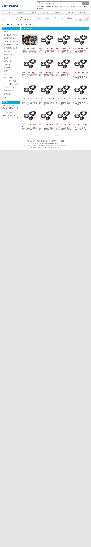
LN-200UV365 (65, 48)
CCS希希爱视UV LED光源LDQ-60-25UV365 (80, 77)
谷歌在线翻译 (31, 141)
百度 (38, 141)
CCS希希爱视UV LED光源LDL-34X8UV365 (46, 129)
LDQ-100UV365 (49, 72)
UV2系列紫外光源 (12, 84)
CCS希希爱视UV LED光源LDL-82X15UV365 (63, 103)
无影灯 (60, 6)
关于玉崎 (21, 12)
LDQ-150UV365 (32, 72)
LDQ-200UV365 (83, 48)
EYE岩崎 (44, 141)
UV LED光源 (18, 24)
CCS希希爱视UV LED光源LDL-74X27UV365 (80, 103)
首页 (3, 24)
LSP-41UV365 (48, 48)
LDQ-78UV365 (65, 72)
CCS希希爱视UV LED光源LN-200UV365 (63, 52)
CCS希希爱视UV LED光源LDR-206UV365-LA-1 (63, 129)
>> (61, 135)
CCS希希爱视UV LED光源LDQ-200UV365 (80, 52)
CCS (62, 141)
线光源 (51, 6)
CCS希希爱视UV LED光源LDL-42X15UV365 (29, 129)
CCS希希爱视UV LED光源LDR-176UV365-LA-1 (80, 129)
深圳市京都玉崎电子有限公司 (49, 143)
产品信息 (40, 3)
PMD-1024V (31, 48)
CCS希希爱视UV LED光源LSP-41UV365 (46, 52)
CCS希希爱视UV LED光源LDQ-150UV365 (29, 75)
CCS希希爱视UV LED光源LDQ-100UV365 (46, 75)
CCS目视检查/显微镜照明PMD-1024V (29, 52)
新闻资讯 (33, 12)
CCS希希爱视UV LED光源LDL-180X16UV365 (29, 103)
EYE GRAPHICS (54, 141)
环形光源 (46, 6)
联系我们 (83, 12)
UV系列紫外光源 (29, 24)
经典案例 (58, 12)
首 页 (8, 12)
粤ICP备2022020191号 (52, 148)
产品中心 (46, 12)
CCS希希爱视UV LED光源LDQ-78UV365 (63, 75)
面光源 (56, 6)
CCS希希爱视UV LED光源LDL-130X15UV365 (46, 103)
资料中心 (70, 12)
